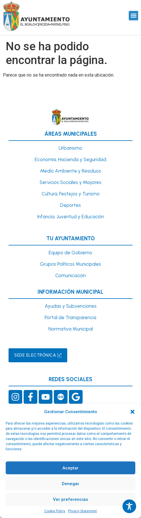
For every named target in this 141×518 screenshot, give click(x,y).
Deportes (70, 205)
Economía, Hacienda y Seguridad (70, 159)
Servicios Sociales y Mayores (70, 182)
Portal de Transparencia (70, 317)
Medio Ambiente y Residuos (70, 171)
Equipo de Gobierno (70, 252)
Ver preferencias (70, 499)
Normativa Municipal (70, 329)
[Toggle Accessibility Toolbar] (129, 506)
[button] (132, 412)
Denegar (70, 483)
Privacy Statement (82, 511)
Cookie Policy (54, 511)
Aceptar (70, 468)
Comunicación (70, 275)
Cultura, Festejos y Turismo (71, 194)
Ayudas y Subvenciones (71, 306)
